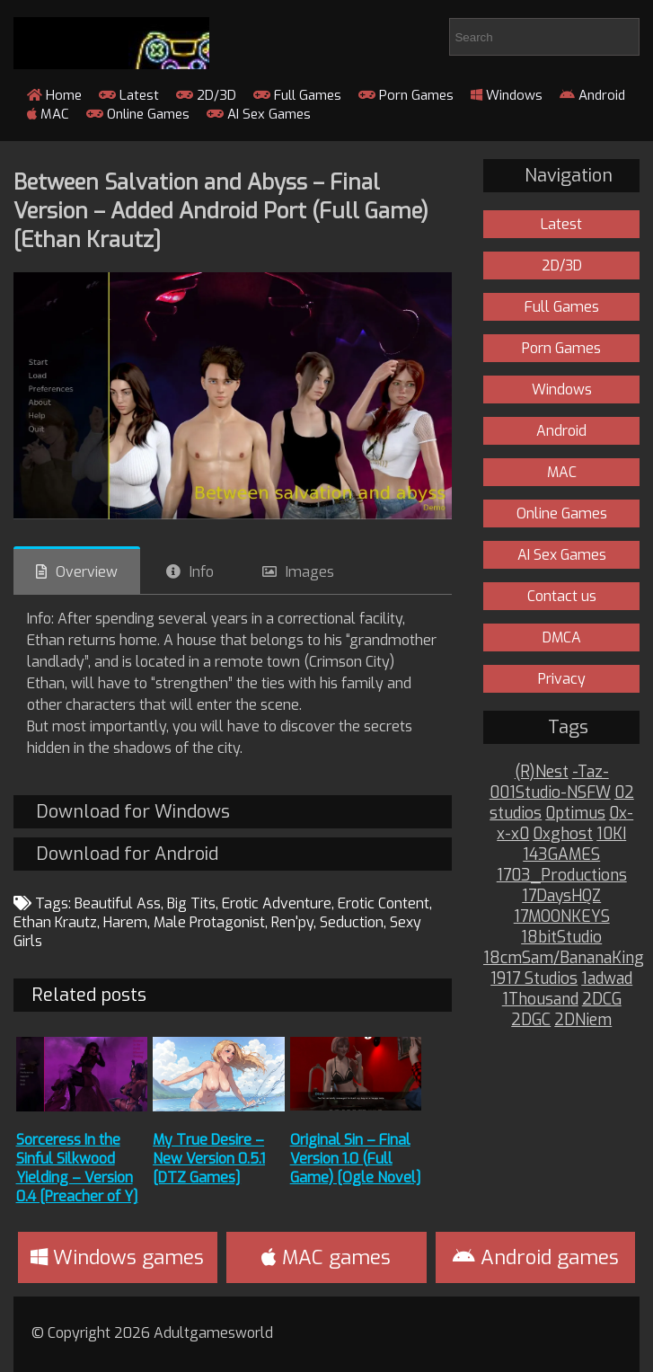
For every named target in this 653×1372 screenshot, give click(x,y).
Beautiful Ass (118, 903)
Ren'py (292, 922)
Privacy (562, 678)
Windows (507, 95)
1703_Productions (562, 875)
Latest (129, 95)
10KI (611, 834)
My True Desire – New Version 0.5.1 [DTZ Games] (209, 1158)
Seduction (352, 922)
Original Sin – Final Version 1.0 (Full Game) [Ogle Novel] (355, 1158)
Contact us (561, 596)
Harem (125, 922)
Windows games (117, 1257)
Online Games (138, 114)
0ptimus (575, 813)
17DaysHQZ (561, 896)
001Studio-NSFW (550, 793)
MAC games (326, 1257)
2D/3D (206, 95)
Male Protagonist (209, 922)
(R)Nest (542, 772)
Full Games (297, 95)
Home (54, 95)
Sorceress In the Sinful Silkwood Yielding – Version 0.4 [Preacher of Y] (77, 1168)
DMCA (562, 637)
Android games (536, 1257)
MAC (48, 114)
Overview (87, 571)
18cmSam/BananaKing (563, 958)
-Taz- (590, 772)
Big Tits (191, 903)
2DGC (531, 1020)
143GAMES (561, 855)
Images (310, 571)
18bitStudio (561, 937)
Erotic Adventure (276, 903)
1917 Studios (534, 979)
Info (202, 571)
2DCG (602, 999)
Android (592, 95)
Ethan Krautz (55, 922)
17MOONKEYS (562, 917)
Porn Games (406, 95)
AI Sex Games (259, 114)
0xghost (563, 834)
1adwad (606, 979)
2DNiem (583, 1020)
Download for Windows (133, 812)
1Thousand (540, 999)
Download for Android (127, 854)
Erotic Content (383, 903)
